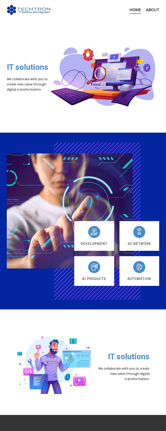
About (152, 9)
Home (135, 9)
